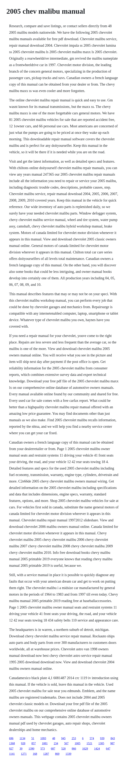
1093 (43, 738)
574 (92, 738)
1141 (12, 753)
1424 (97, 748)
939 (102, 738)
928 (23, 743)
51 (32, 738)
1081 (45, 743)
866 (74, 748)
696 (11, 738)
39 (21, 748)
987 (112, 743)
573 (43, 748)
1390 (31, 748)
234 (56, 743)
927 (11, 748)
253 (74, 738)
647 (108, 748)
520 (63, 748)
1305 (101, 743)
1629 (85, 748)
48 (53, 738)
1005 (77, 743)
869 (57, 753)
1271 (24, 753)
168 (35, 753)
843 (113, 738)
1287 (46, 753)
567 (66, 743)
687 (53, 748)
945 (63, 738)
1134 (22, 738)
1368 (12, 743)
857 (34, 743)
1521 (89, 743)
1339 (68, 753)
